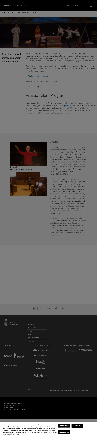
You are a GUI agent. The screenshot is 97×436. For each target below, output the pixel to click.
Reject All (77, 425)
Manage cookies (64, 425)
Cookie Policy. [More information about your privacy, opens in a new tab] (15, 434)
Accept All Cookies (64, 432)
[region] (48, 429)
